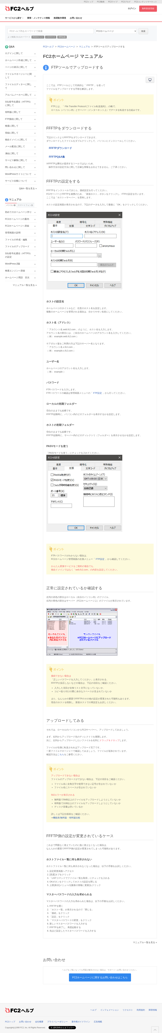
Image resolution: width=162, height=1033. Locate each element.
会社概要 (39, 1021)
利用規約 (141, 1010)
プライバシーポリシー (57, 1021)
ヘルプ (93, 1010)
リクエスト (128, 1010)
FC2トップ (88, 2)
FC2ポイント (38, 37)
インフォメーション (109, 1010)
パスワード (50, 37)
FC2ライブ (113, 2)
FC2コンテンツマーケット (145, 2)
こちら (60, 754)
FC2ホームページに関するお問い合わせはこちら (100, 977)
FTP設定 (97, 393)
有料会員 (62, 37)
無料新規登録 (148, 8)
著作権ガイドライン (81, 1021)
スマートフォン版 (25, 205)
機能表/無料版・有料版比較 (66, 817)
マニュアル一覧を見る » (145, 942)
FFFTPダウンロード (60, 148)
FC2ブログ (126, 2)
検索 (143, 31)
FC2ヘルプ (48, 46)
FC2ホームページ (66, 46)
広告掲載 (98, 1021)
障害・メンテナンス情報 (38, 18)
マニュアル (84, 46)
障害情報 (153, 1010)
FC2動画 (100, 2)
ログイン (132, 8)
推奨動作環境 (60, 18)
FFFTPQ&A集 (57, 156)
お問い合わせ (76, 18)
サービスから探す (14, 18)
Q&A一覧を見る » (28, 188)
